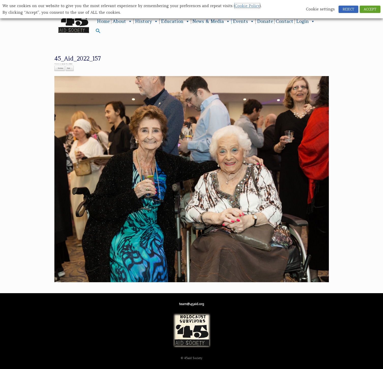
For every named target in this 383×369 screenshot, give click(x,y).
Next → (69, 68)
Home (103, 21)
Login (305, 21)
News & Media (211, 21)
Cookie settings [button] (320, 9)
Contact (284, 21)
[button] (98, 32)
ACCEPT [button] (370, 9)
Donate (265, 21)
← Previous (60, 68)
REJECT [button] (348, 9)
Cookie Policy (247, 6)
